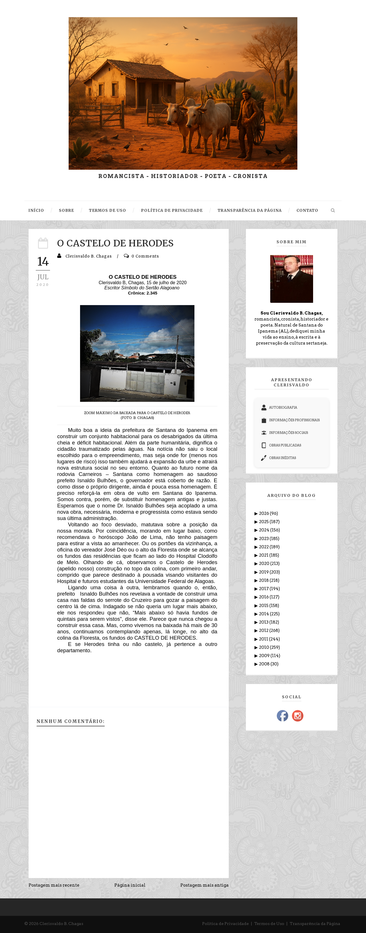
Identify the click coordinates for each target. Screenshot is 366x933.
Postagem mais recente (54, 885)
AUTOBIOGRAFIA (279, 407)
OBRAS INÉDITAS (278, 458)
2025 (264, 521)
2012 (264, 630)
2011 (264, 639)
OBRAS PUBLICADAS (281, 445)
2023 (264, 538)
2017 (264, 588)
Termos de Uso (269, 923)
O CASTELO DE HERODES (115, 243)
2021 (264, 555)
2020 (264, 563)
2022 (264, 546)
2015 (264, 605)
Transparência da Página (315, 923)
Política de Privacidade (225, 923)
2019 (264, 572)
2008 (264, 664)
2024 (264, 530)
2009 (264, 655)
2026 (264, 513)
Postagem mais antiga (204, 885)
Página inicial (130, 885)
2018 (264, 580)
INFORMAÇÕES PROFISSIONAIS (290, 420)
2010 (264, 647)
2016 (264, 597)
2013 (264, 622)
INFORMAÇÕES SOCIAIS (284, 433)
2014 (264, 613)
